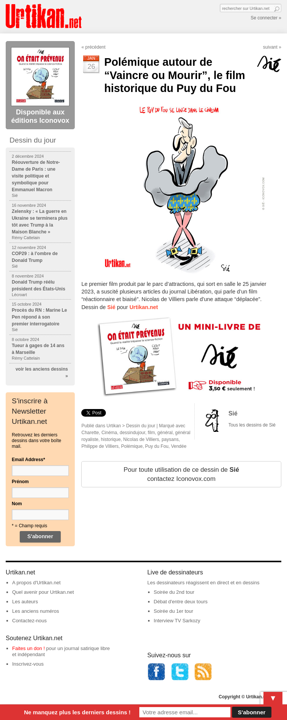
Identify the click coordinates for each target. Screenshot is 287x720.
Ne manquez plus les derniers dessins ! (77, 712)
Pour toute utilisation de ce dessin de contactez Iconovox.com (181, 474)
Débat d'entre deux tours (181, 601)
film (151, 432)
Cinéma (109, 432)
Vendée (178, 446)
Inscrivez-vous (28, 664)
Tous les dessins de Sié (252, 425)
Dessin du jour (140, 425)
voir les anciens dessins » (42, 372)
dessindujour (132, 432)
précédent (95, 47)
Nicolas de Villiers (141, 439)
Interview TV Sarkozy (177, 620)
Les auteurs (25, 601)
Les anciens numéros (35, 611)
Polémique (132, 446)
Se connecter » (266, 18)
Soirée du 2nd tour (174, 592)
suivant (270, 47)
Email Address (28, 459)
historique (111, 439)
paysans (170, 439)
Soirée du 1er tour (173, 611)
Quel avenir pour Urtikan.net (43, 592)
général (165, 432)
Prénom (20, 481)
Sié (233, 413)
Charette (90, 432)
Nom (17, 503)
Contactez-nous (29, 620)
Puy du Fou (156, 446)
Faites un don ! (28, 648)
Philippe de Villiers (99, 446)
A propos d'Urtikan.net (36, 582)
